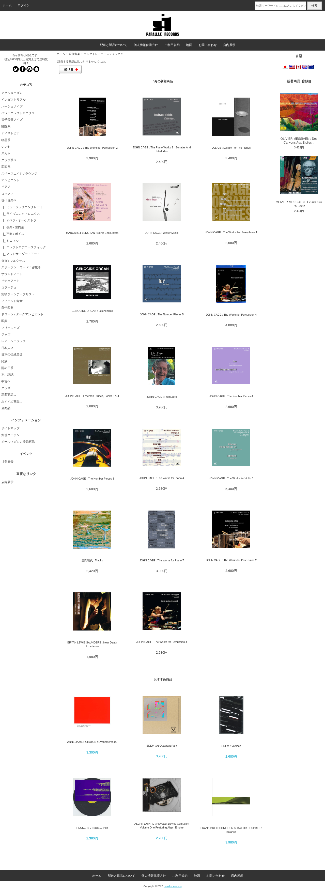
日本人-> (7, 348)
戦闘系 (5, 126)
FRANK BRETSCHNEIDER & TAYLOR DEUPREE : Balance (231, 829)
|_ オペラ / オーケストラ (18, 220)
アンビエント (10, 180)
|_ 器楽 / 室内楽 (12, 227)
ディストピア (10, 133)
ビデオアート (10, 281)
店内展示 (229, 45)
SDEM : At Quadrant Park (161, 745)
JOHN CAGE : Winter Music (161, 232)
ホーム (7, 5)
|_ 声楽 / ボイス (12, 234)
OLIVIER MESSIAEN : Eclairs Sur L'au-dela (299, 182)
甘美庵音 (7, 462)
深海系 (5, 166)
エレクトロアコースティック (102, 53)
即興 (4, 321)
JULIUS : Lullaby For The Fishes (231, 147)
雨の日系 (7, 368)
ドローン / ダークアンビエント (22, 314)
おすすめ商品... (11, 401)
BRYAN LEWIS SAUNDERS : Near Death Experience (92, 644)
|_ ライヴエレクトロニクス (20, 214)
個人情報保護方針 (146, 45)
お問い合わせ (207, 45)
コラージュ (9, 287)
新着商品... (8, 394)
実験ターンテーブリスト (18, 294)
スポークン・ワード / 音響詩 (20, 267)
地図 (189, 45)
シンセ (5, 146)
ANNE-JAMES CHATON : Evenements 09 (92, 741)
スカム (5, 153)
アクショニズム (12, 93)
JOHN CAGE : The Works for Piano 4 (162, 478)
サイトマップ (10, 428)
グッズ (5, 388)
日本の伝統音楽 (12, 354)
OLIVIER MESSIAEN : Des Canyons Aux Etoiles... (299, 118)
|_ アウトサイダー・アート (20, 254)
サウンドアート (12, 274)
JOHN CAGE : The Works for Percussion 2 (92, 147)
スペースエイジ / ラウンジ (19, 173)
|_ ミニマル (10, 240)
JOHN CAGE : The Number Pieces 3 (92, 478)
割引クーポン (10, 435)
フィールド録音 (12, 301)
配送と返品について (113, 45)
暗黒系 (5, 140)
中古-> (5, 381)
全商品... (7, 408)
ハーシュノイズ (12, 106)
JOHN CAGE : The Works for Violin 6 (231, 478)
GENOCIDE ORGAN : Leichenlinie (92, 310)
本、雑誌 (7, 374)
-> (8, 200)
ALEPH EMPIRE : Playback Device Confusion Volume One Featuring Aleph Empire (161, 825)
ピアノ (5, 187)
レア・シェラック (13, 341)
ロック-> (7, 193)
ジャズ (5, 334)
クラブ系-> (8, 160)
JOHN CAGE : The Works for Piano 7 (162, 560)
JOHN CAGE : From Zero (162, 396)
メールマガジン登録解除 (18, 441)
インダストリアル (13, 99)
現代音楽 (74, 53)
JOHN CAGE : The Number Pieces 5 (161, 314)
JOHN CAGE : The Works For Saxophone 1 (231, 232)
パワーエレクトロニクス (18, 113)
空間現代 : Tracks (92, 560)
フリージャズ (10, 328)
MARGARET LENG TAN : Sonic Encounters (92, 232)
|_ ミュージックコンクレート (22, 207)
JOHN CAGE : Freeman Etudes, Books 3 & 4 (92, 395)
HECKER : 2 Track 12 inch (92, 827)
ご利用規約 (172, 45)
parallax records (172, 886)
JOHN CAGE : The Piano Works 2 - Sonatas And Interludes (162, 149)
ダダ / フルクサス (13, 261)
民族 (4, 361)
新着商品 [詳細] (299, 81)
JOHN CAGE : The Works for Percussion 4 (231, 314)
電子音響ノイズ (12, 119)
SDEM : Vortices (231, 745)
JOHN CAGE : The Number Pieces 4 (231, 396)
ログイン (24, 5)
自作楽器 (7, 307)
